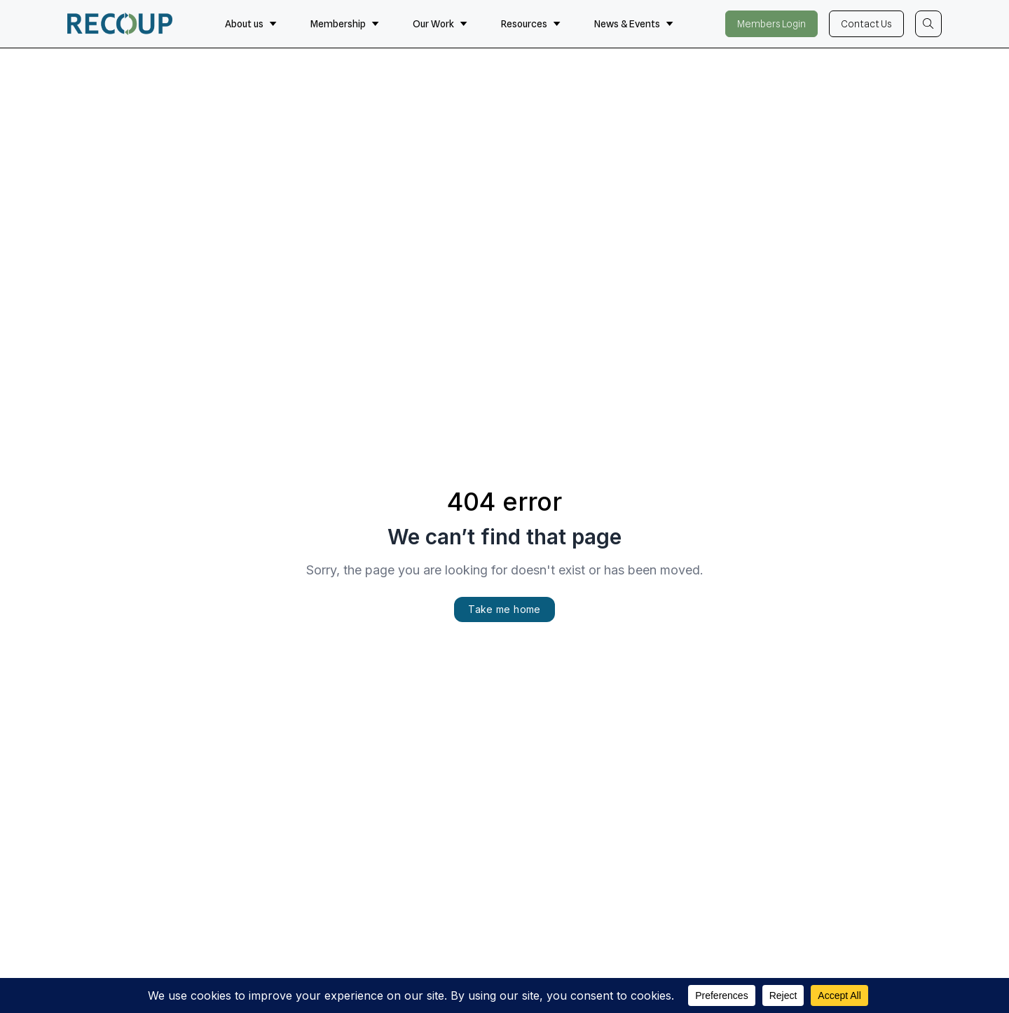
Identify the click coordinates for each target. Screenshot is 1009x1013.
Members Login (771, 23)
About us (251, 23)
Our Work (440, 23)
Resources (531, 23)
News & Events (633, 23)
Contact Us (866, 23)
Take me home (504, 609)
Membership (344, 23)
